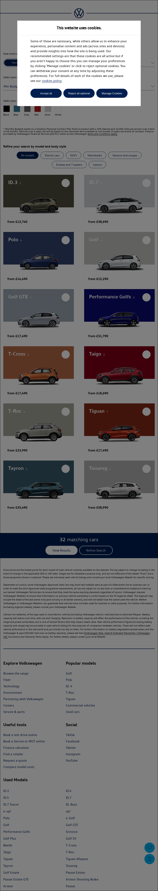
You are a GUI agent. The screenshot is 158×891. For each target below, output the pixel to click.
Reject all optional (79, 93)
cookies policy (52, 81)
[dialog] (79, 445)
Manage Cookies (112, 93)
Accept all (46, 93)
